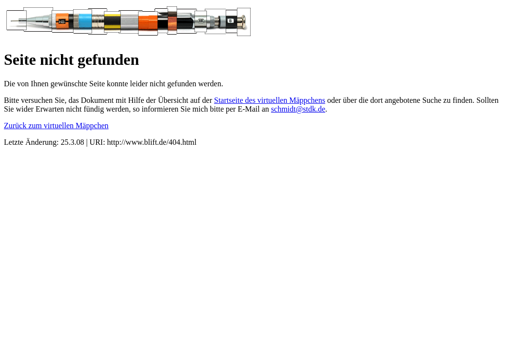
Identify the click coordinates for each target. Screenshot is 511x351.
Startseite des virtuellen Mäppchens (269, 100)
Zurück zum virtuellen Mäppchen (56, 125)
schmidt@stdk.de (298, 109)
